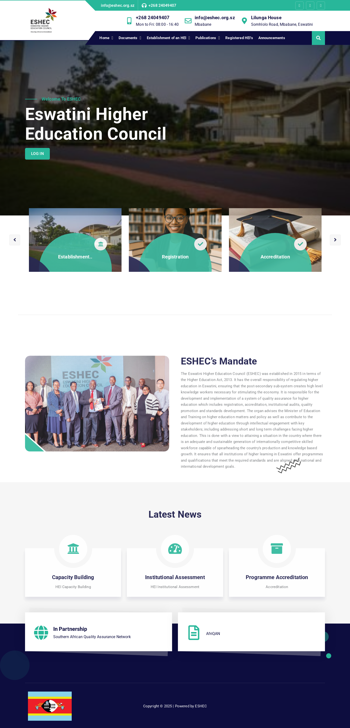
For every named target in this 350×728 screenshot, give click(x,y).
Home (104, 38)
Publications (205, 38)
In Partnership (70, 629)
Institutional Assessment (175, 577)
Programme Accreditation (277, 577)
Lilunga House (266, 17)
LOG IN (37, 153)
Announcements (271, 38)
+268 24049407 (162, 5)
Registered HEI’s (239, 38)
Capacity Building (73, 577)
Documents (128, 38)
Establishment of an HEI (166, 38)
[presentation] (14, 274)
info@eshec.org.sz (117, 5)
